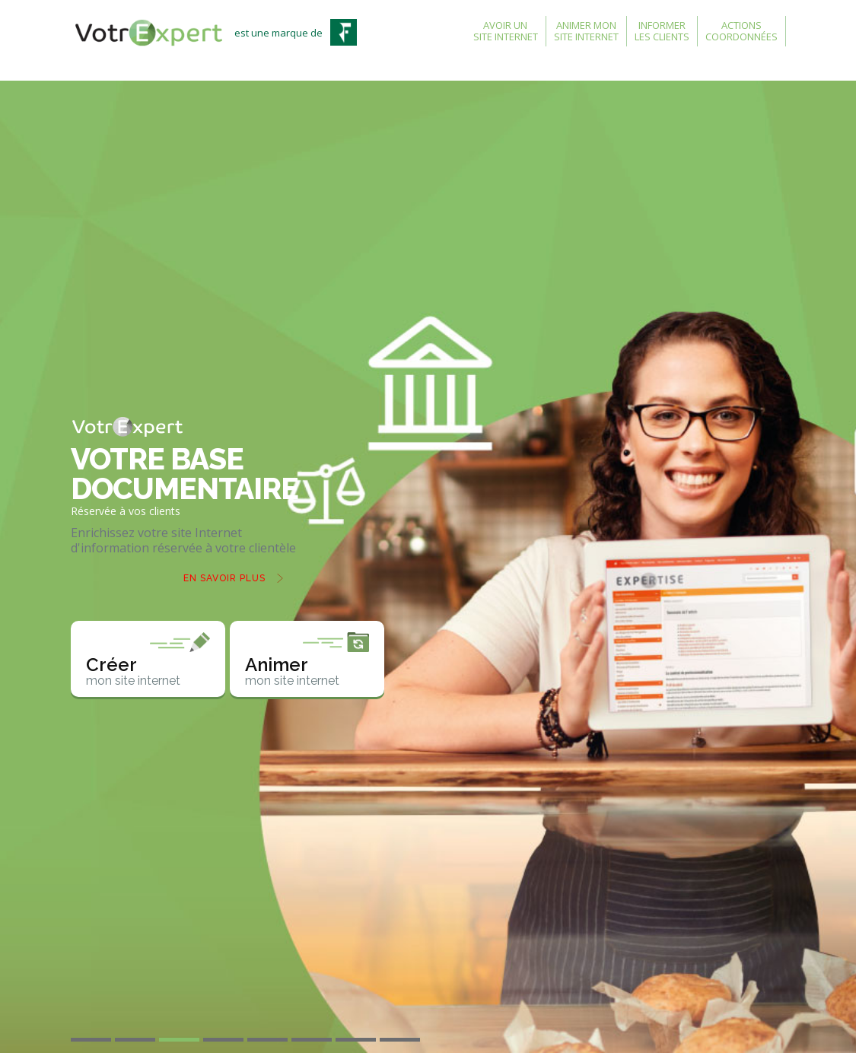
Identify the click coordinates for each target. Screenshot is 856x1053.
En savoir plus (224, 578)
